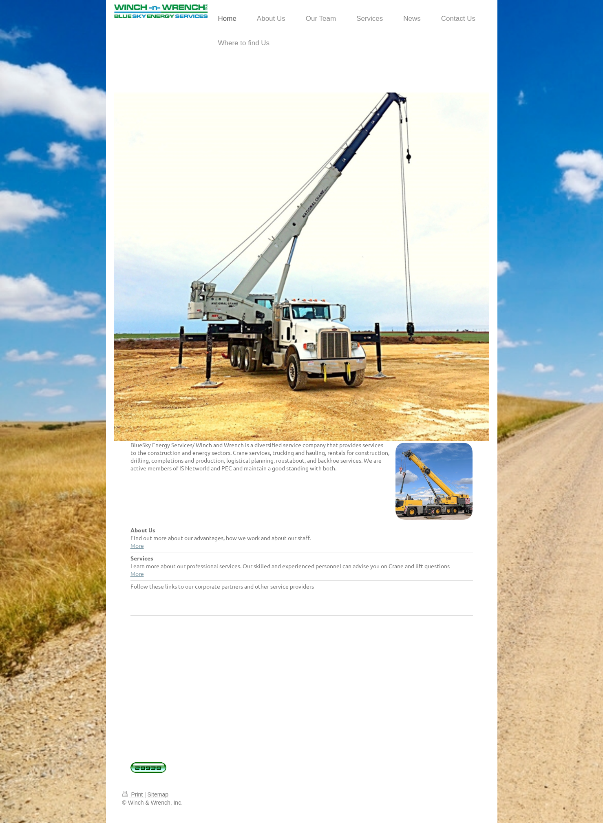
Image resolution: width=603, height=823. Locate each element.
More (137, 545)
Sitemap (158, 794)
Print (133, 794)
